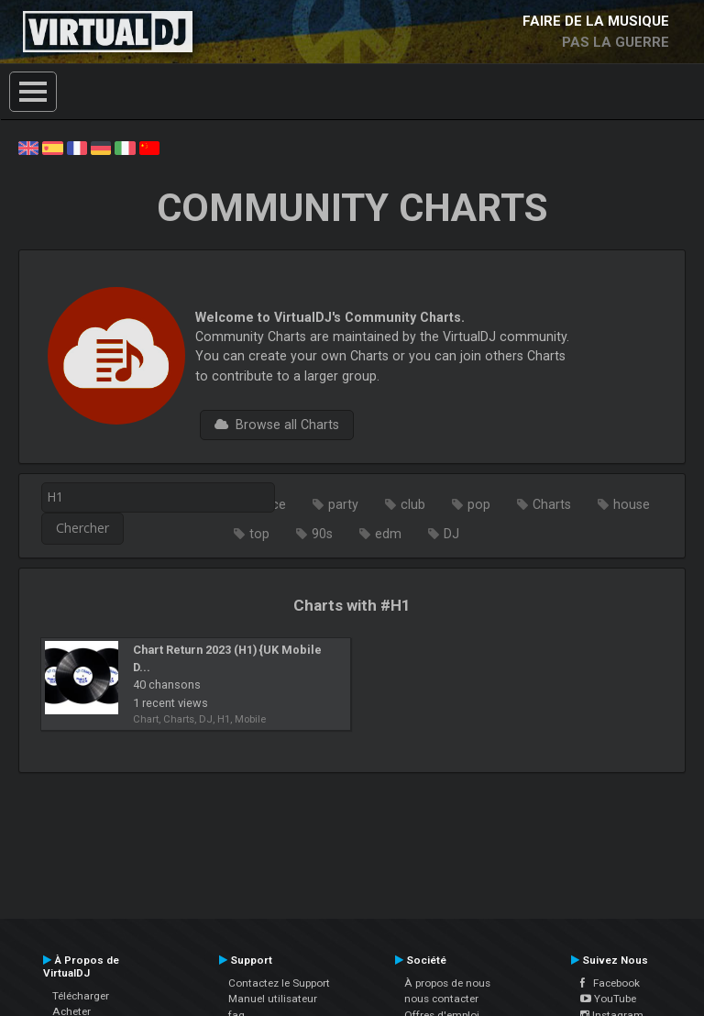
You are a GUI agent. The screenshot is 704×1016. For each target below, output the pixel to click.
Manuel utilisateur (272, 998)
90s (322, 533)
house (631, 504)
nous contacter (441, 998)
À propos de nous (447, 983)
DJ (451, 533)
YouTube (608, 998)
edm (388, 533)
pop (479, 504)
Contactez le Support (279, 983)
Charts (552, 504)
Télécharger (80, 995)
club (413, 504)
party (343, 504)
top (259, 533)
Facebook (610, 983)
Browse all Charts (276, 424)
